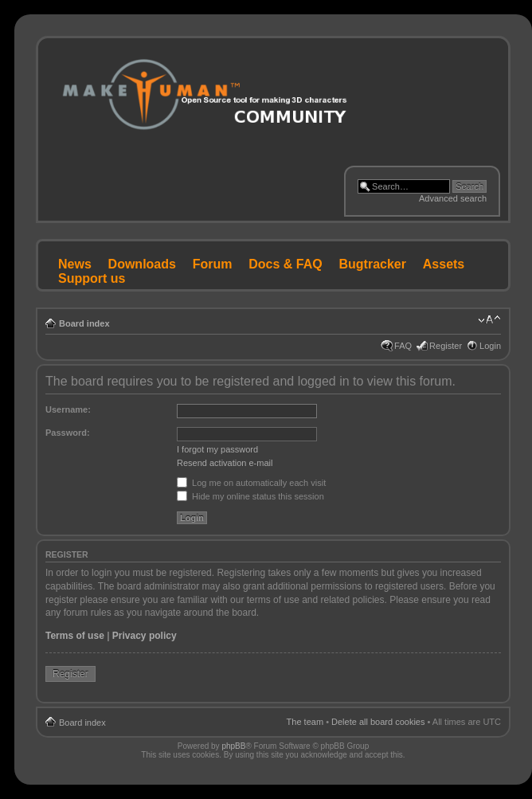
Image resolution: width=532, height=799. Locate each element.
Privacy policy (144, 635)
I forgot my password (217, 449)
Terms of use (74, 635)
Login (490, 346)
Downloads (142, 264)
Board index (84, 323)
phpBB (233, 746)
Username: (68, 409)
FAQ (403, 346)
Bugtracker (372, 264)
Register (445, 346)
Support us (91, 278)
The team (305, 722)
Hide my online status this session (250, 496)
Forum (213, 264)
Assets (443, 264)
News (75, 264)
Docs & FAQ (285, 264)
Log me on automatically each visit (251, 483)
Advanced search (453, 198)
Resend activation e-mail (224, 463)
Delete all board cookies (377, 722)
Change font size (489, 320)
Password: (67, 432)
